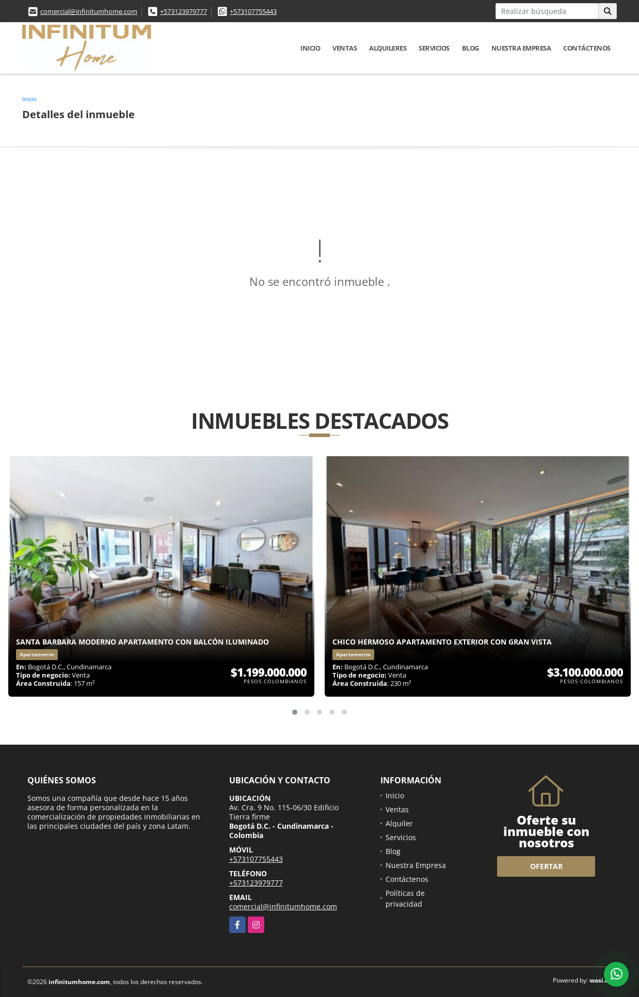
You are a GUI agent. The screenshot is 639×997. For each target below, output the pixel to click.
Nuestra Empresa (521, 48)
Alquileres (387, 48)
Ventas (344, 48)
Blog (470, 48)
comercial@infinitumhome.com (88, 11)
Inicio (310, 48)
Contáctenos (587, 48)
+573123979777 (183, 11)
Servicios (434, 48)
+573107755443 (253, 11)
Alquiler (399, 823)
